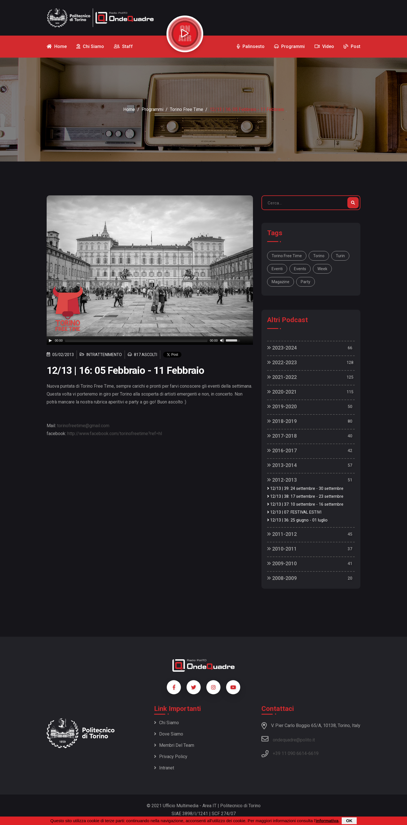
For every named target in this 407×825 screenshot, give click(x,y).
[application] (150, 340)
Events (300, 269)
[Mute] (222, 340)
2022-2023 (282, 362)
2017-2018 (282, 436)
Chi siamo (166, 722)
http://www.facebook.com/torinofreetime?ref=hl (114, 433)
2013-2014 (282, 465)
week (322, 269)
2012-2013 (282, 480)
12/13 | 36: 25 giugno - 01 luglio (297, 520)
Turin (340, 256)
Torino (318, 256)
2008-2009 (282, 578)
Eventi (277, 269)
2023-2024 (282, 348)
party (305, 282)
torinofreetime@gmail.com (83, 425)
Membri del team (174, 745)
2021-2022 (282, 377)
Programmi (152, 109)
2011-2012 (282, 534)
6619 (313, 753)
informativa (327, 820)
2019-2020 (282, 406)
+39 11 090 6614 (290, 753)
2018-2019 (282, 421)
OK (349, 820)
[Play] (50, 340)
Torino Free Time (186, 109)
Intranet (164, 768)
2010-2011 (282, 549)
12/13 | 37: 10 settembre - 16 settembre (305, 504)
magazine (280, 282)
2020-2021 (282, 392)
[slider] (136, 340)
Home (129, 109)
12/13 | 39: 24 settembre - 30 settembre (305, 488)
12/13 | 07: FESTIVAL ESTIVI (294, 512)
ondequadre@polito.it (288, 739)
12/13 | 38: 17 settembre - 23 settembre (305, 496)
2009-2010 (282, 563)
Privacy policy (170, 756)
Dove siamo (168, 734)
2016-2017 (282, 450)
